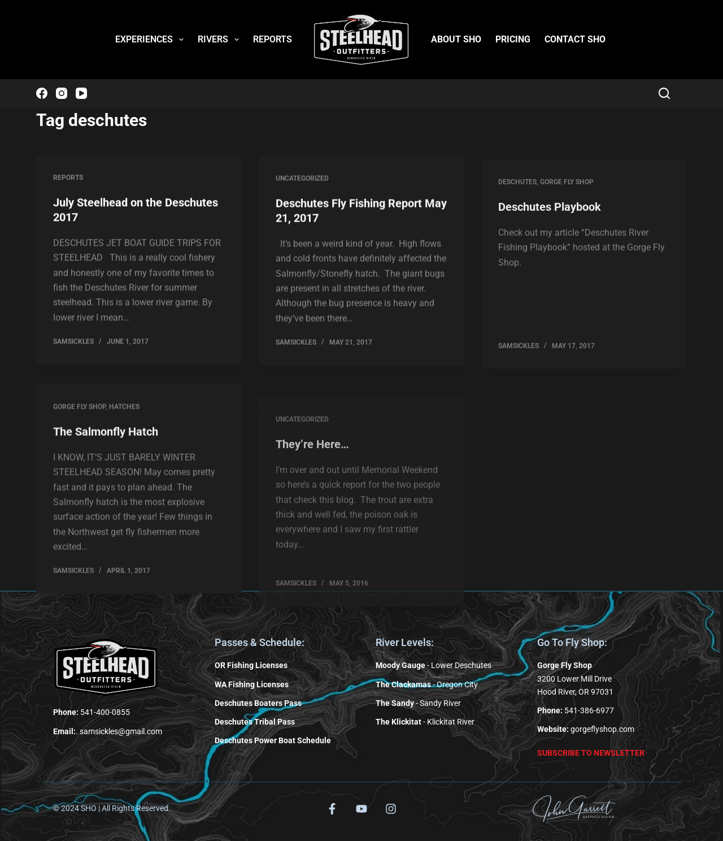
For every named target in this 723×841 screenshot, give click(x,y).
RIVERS (220, 39)
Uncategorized (302, 182)
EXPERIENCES (151, 39)
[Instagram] (61, 93)
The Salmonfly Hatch (105, 444)
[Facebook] (41, 93)
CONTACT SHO (575, 39)
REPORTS (272, 39)
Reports (68, 179)
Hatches (124, 419)
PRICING (512, 39)
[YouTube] (81, 93)
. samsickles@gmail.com (107, 731)
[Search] (664, 93)
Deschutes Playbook (549, 225)
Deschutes (517, 200)
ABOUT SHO (456, 39)
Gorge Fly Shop (567, 200)
